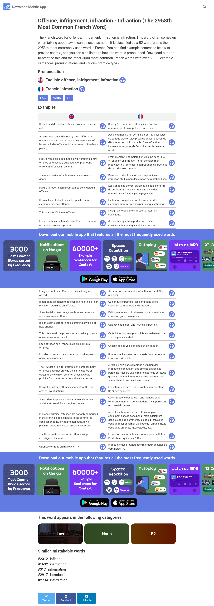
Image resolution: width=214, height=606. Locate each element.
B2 (69, 99)
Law (43, 99)
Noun (57, 99)
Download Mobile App (29, 7)
